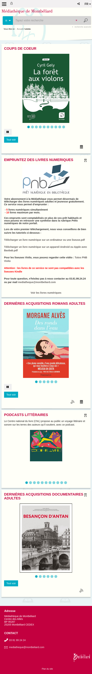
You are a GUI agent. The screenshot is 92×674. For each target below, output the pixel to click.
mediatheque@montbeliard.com (37, 282)
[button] (79, 4)
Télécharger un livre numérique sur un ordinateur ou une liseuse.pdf (44, 239)
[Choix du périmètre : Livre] (8, 20)
